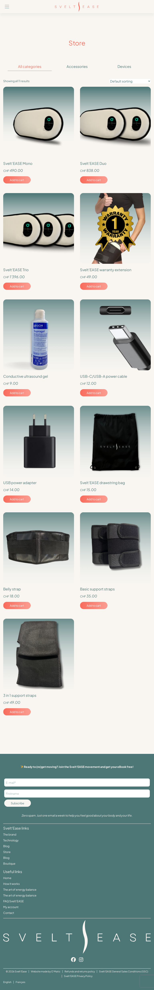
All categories (29, 66)
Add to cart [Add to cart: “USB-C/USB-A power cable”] (94, 393)
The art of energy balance (19, 889)
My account (10, 907)
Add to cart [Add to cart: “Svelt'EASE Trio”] (17, 286)
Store (7, 852)
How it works (11, 883)
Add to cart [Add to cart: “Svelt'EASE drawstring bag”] (94, 499)
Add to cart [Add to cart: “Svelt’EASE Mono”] (17, 180)
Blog (6, 846)
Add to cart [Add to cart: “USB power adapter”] (17, 499)
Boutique (9, 863)
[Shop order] (130, 81)
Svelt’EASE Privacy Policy (78, 976)
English (7, 982)
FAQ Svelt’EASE (13, 901)
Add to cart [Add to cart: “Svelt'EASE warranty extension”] (94, 286)
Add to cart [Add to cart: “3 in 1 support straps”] (17, 712)
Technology (11, 840)
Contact (8, 912)
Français (20, 982)
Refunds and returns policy (80, 971)
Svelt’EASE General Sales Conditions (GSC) (123, 971)
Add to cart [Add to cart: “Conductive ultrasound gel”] (17, 393)
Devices (124, 66)
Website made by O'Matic (45, 971)
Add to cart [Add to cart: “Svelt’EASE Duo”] (94, 180)
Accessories (77, 66)
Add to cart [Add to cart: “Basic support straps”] (94, 605)
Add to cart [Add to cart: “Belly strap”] (17, 605)
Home (7, 878)
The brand (9, 834)
